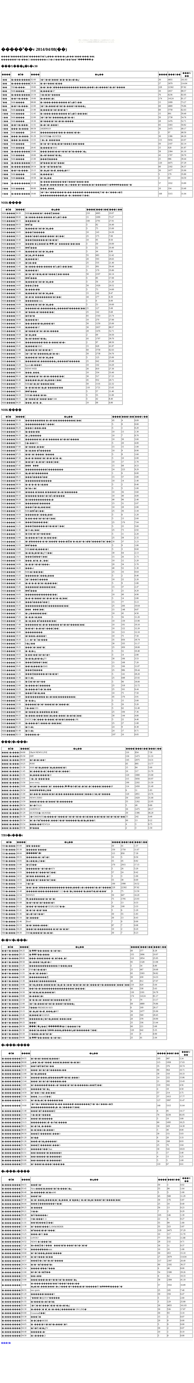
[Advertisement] (97, 20)
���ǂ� (6, 1343)
